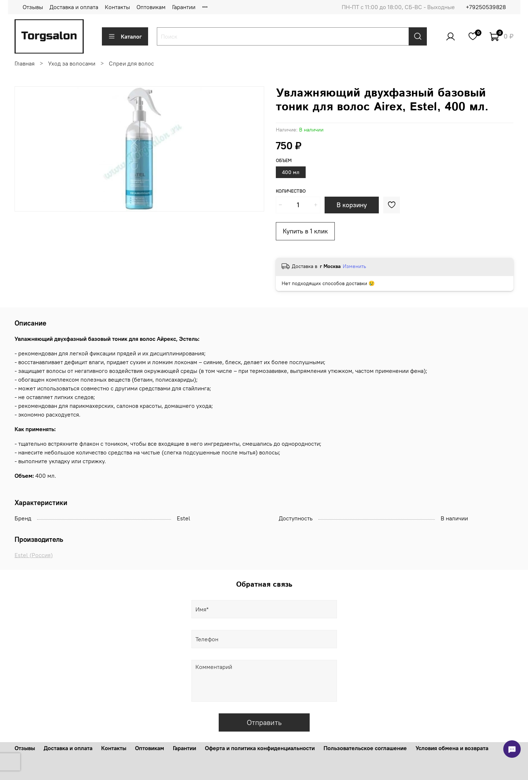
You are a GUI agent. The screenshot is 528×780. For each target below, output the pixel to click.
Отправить (264, 722)
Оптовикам (151, 7)
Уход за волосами (71, 63)
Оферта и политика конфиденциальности (260, 748)
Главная (25, 63)
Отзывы (33, 7)
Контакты (117, 7)
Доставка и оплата (73, 7)
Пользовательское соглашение (365, 748)
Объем (284, 160)
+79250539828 (486, 7)
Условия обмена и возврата (452, 748)
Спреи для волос (131, 63)
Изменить (354, 266)
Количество (291, 191)
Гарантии (183, 7)
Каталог (125, 36)
